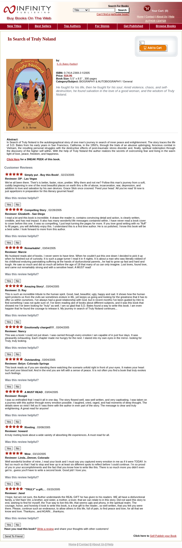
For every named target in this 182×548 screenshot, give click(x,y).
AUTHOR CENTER (155, 21)
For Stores (102, 26)
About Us (161, 16)
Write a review (45, 528)
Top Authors (72, 26)
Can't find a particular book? (113, 14)
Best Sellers (43, 26)
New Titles (14, 26)
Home (140, 16)
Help (171, 16)
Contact (150, 16)
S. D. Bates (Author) (67, 64)
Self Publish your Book (163, 535)
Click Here (13, 159)
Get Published (133, 26)
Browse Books (166, 26)
